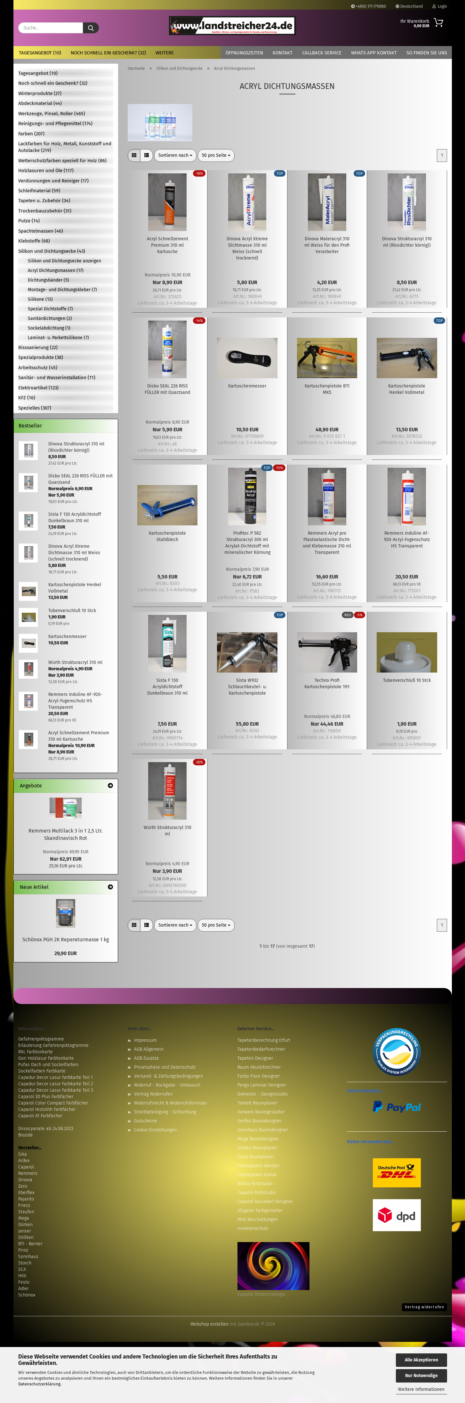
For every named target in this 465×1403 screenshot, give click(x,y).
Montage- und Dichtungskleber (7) (62, 289)
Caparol (26, 1167)
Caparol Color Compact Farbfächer (53, 1103)
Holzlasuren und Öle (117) (46, 170)
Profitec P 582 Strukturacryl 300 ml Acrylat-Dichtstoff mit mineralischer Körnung (247, 542)
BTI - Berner (30, 1244)
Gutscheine (145, 1121)
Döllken (26, 1237)
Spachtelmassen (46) (40, 231)
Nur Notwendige (421, 1375)
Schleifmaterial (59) (39, 191)
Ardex (23, 1160)
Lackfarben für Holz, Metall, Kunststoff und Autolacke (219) (64, 147)
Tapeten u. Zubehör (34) (44, 200)
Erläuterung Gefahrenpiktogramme (53, 1045)
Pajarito (26, 1199)
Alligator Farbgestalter (260, 1210)
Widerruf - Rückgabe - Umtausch (167, 1085)
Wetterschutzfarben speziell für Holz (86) (62, 160)
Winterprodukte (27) (39, 93)
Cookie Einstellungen (155, 1130)
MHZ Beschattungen (257, 1219)
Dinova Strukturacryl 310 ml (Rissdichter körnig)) (407, 242)
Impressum (145, 1040)
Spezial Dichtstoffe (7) (50, 309)
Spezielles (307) (34, 408)
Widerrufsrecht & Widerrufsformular (170, 1103)
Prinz (23, 1250)
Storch (24, 1263)
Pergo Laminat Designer (261, 1085)
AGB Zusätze (146, 1058)
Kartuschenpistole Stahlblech (167, 536)
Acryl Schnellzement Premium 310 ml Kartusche (167, 245)
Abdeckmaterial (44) (40, 103)
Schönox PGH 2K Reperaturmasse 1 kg (65, 940)
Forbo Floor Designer (258, 1076)
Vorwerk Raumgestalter (261, 1112)
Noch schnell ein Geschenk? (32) (108, 53)
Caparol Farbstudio (256, 1192)
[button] (134, 155)
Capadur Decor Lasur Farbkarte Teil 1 (55, 1077)
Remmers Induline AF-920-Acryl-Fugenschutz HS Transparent (407, 539)
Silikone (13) (40, 299)
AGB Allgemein (149, 1049)
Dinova (25, 1180)
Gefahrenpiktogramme (41, 1039)
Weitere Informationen (421, 1389)
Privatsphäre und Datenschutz (165, 1067)
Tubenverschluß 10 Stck (407, 680)
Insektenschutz (252, 1228)
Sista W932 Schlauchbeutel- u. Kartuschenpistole (247, 687)
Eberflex (26, 1192)
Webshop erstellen (209, 1324)
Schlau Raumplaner (257, 1148)
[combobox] (175, 155)
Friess (24, 1205)
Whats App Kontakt (374, 53)
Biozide (25, 1135)
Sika (22, 1154)
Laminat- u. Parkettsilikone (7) (58, 337)
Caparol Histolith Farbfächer (47, 1109)
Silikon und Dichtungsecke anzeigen (64, 261)
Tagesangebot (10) (40, 53)
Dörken (25, 1224)
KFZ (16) (26, 398)
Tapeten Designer (255, 1058)
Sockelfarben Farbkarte (42, 1071)
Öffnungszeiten (244, 53)
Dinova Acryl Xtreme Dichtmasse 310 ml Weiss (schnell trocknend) (247, 248)
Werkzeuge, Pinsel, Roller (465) (51, 113)
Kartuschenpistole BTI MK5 (327, 389)
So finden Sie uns (426, 53)
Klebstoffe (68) (34, 241)
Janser (24, 1231)
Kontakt (283, 53)
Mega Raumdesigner (258, 1139)
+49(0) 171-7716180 (368, 6)
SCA (22, 1269)
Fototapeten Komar (257, 1174)
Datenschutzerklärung (39, 1384)
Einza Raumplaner (255, 1157)
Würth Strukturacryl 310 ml (167, 831)
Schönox (26, 1295)
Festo (23, 1282)
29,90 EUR (65, 953)
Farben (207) (31, 134)
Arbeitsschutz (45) (37, 368)
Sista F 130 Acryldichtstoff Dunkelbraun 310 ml (167, 687)
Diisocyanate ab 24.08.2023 (45, 1128)
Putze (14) (29, 221)
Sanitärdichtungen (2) (50, 318)
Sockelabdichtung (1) (49, 328)
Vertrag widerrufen (424, 1307)
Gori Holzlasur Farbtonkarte (46, 1058)
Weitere (165, 53)
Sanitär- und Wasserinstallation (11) (56, 377)
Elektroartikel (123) (38, 388)
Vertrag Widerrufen (153, 1094)
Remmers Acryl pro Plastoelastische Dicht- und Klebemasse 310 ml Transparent (327, 542)
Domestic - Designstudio (262, 1094)
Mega (23, 1218)
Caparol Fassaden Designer (265, 1201)
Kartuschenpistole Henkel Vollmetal (406, 389)
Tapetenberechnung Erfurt (263, 1040)
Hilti (22, 1276)
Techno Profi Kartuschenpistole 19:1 (326, 684)
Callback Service (321, 53)
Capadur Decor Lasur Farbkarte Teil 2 (55, 1084)
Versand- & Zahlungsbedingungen (168, 1076)
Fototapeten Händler (258, 1165)
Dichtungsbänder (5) (48, 280)
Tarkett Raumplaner (257, 1103)
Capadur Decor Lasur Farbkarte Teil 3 (55, 1090)
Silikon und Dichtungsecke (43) (51, 251)
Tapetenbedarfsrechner (261, 1049)
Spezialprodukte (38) (40, 357)
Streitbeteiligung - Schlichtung (165, 1112)
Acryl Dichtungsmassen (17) (56, 270)
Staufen (26, 1212)
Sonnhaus (28, 1256)
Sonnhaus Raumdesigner (262, 1130)
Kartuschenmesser (247, 386)
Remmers (27, 1173)
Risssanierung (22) (38, 347)
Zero (22, 1186)
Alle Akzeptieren (421, 1360)
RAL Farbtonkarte (35, 1052)
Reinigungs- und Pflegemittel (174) (55, 123)
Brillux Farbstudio (255, 1183)
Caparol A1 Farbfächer (40, 1116)
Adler (23, 1288)
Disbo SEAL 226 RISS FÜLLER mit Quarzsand (167, 389)
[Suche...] (91, 27)
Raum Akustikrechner (259, 1067)
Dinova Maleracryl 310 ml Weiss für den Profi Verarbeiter (326, 245)
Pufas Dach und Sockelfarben (48, 1064)
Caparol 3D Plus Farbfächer (45, 1096)
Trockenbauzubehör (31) (44, 211)
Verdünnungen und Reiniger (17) (53, 181)
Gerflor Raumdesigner (259, 1121)
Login (439, 6)
